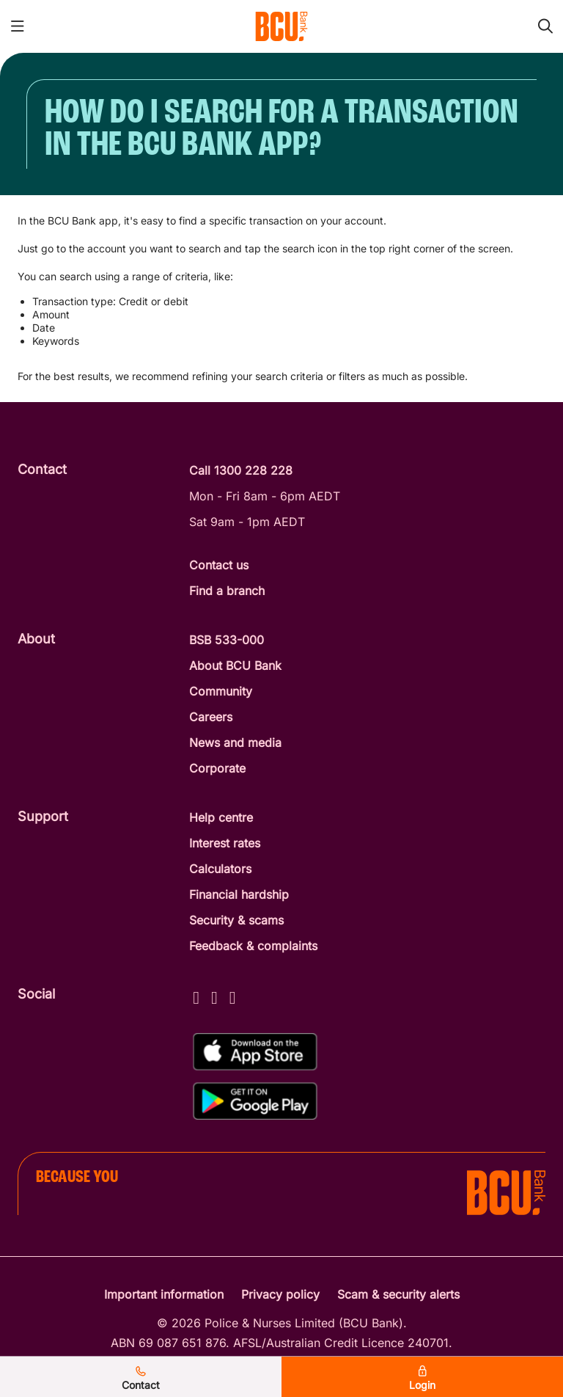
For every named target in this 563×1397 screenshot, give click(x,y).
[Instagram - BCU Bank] (214, 995)
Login (422, 1378)
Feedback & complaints (253, 945)
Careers (210, 717)
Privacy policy (280, 1294)
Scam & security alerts (398, 1294)
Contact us (219, 565)
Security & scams (236, 920)
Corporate (217, 768)
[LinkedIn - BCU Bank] (232, 995)
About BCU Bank (235, 665)
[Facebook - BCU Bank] (196, 995)
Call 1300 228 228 (240, 470)
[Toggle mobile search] (545, 26)
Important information (164, 1294)
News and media (235, 742)
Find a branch (227, 590)
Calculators (220, 868)
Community (220, 691)
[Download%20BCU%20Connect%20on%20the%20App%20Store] (255, 1051)
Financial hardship (239, 894)
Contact (141, 1378)
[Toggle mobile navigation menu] (17, 26)
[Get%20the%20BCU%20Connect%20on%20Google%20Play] (255, 1101)
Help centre (221, 817)
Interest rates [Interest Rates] (224, 843)
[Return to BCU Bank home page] (281, 26)
